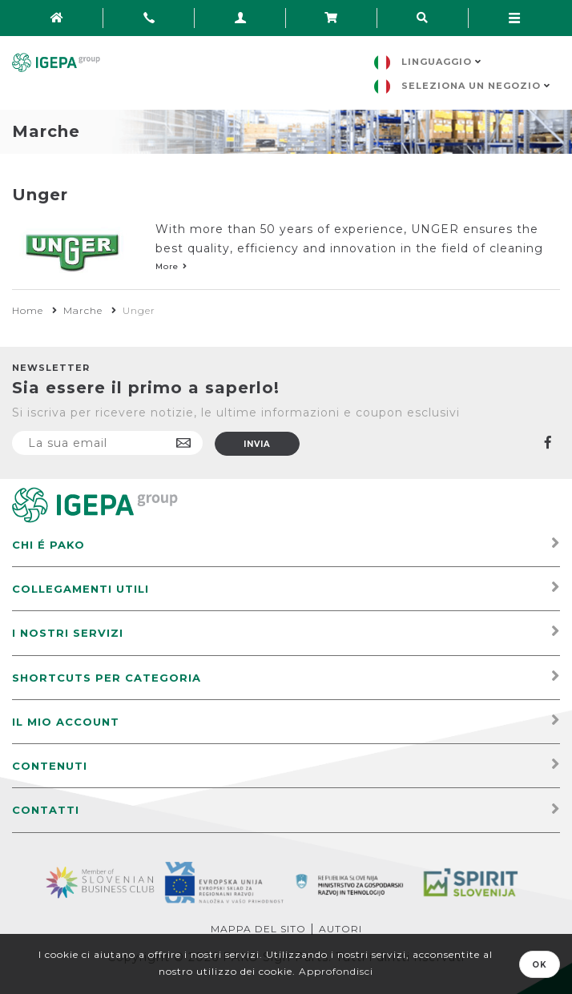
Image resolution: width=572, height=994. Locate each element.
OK (539, 965)
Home (27, 310)
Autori (340, 929)
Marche (83, 310)
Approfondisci (336, 971)
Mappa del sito (258, 929)
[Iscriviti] (107, 443)
